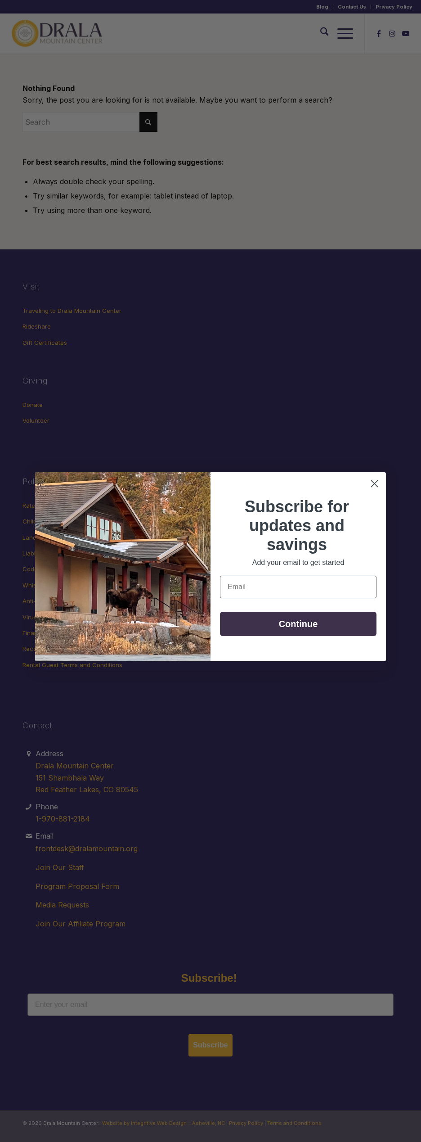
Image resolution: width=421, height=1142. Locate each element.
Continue (298, 624)
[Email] (298, 587)
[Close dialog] (374, 484)
